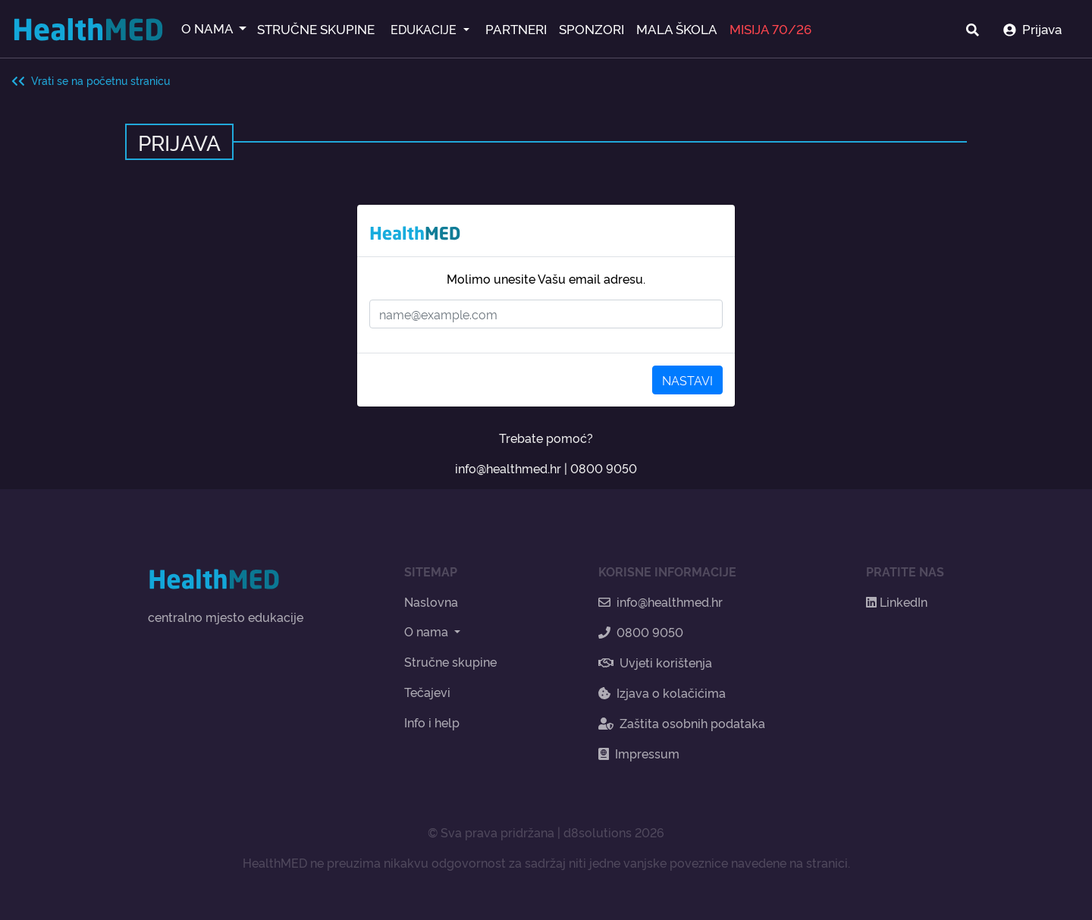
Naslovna (431, 601)
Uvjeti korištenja (655, 662)
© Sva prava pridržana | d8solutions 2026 (546, 832)
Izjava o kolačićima (662, 692)
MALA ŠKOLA (676, 28)
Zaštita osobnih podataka (681, 722)
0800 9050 (603, 468)
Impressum (638, 753)
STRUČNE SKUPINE (316, 28)
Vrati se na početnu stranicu (90, 80)
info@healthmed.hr (508, 468)
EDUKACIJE (425, 28)
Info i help (432, 722)
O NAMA (208, 27)
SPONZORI (591, 28)
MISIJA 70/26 (770, 28)
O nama (427, 631)
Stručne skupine (450, 661)
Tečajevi (427, 691)
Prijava (1032, 28)
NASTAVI (687, 380)
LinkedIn (896, 601)
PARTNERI (516, 28)
